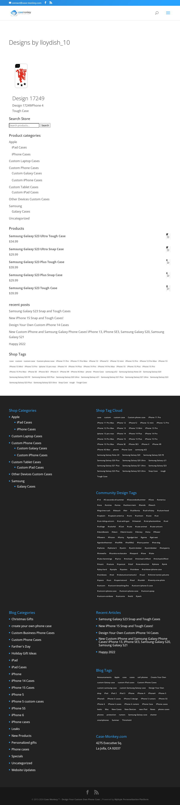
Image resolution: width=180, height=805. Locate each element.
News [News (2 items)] (152, 709)
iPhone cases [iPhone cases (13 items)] (162, 704)
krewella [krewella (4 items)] (102, 553)
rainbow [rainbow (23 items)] (135, 569)
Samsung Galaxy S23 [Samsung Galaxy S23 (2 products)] (159, 377)
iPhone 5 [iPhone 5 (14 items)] (162, 693)
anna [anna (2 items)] (118, 505)
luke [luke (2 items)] (152, 553)
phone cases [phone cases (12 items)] (163, 709)
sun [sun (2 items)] (109, 580)
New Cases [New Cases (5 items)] (117, 709)
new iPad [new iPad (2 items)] (143, 709)
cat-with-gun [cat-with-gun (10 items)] (123, 521)
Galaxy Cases (21, 211)
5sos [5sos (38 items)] (152, 499)
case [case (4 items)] (149, 515)
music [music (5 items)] (101, 564)
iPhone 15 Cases (23, 687)
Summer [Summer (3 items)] (115, 720)
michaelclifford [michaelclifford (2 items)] (161, 558)
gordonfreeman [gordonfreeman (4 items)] (105, 542)
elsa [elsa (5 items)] (148, 532)
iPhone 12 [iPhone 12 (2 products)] (93, 361)
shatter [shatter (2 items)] (153, 714)
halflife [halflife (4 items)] (119, 542)
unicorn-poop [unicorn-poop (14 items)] (148, 591)
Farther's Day (21, 646)
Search (45, 125)
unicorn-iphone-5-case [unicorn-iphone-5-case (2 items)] (143, 585)
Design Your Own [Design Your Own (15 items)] (156, 688)
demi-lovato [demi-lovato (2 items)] (127, 532)
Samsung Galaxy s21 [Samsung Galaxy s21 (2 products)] (90, 377)
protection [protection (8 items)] (111, 714)
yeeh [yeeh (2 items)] (139, 596)
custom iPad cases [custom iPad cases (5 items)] (126, 682)
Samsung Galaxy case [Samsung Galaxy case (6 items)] (137, 714)
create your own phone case (32, 626)
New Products (21, 736)
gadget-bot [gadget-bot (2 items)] (133, 537)
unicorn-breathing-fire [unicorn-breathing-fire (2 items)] (119, 585)
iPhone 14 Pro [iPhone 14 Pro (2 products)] (90, 366)
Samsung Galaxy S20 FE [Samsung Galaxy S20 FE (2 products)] (19, 377)
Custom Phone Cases (24, 168)
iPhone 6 (18, 715)
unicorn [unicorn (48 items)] (101, 585)
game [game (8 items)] (144, 537)
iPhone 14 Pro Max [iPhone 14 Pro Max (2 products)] (106, 366)
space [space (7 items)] (101, 580)
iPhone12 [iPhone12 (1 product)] (104, 361)
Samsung (15, 206)
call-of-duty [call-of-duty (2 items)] (149, 510)
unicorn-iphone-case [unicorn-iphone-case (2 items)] (107, 591)
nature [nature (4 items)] (111, 564)
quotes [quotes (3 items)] (124, 569)
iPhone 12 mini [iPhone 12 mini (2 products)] (117, 361)
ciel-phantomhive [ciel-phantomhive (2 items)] (153, 521)
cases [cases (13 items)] (132, 677)
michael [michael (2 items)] (128, 558)
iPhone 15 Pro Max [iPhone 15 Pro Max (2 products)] (17, 372)
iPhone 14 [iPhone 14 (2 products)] (62, 366)
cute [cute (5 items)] (130, 526)
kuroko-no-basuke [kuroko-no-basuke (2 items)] (119, 553)
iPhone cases (21, 722)
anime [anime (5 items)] (109, 505)
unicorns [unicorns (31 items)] (121, 596)
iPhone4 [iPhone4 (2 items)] (151, 693)
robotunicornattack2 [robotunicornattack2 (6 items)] (127, 574)
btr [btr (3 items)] (126, 510)
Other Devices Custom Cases (29, 199)
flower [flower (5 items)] (157, 532)
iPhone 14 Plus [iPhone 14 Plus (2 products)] (75, 366)
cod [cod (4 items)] (166, 521)
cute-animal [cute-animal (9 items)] (141, 526)
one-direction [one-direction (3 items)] (143, 564)
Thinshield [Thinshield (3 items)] (126, 720)
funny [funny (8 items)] (121, 537)
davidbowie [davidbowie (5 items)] (103, 532)
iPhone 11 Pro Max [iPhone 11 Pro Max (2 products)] (79, 361)
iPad (15, 660)
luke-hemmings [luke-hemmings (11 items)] (105, 558)
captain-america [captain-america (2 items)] (116, 515)
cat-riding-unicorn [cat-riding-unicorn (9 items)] (106, 521)
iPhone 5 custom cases (28, 701)
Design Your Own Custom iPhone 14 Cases (39, 325)
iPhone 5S (19, 708)
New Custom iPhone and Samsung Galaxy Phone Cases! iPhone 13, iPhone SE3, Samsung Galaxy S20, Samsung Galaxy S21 (135, 642)
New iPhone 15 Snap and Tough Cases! (36, 318)
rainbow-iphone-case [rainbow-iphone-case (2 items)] (152, 569)
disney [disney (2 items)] (139, 532)
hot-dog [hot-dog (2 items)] (156, 542)
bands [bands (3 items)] (143, 505)
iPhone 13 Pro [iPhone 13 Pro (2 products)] (31, 366)
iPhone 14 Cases (23, 681)
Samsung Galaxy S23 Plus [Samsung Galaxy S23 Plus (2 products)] (20, 382)
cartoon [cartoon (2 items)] (139, 515)
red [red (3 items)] (112, 574)
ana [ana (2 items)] (100, 505)
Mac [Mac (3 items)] (107, 709)
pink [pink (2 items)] (165, 564)
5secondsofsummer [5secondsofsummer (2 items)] (137, 499)
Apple (13, 142)
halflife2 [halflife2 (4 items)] (130, 542)
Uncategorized (19, 218)
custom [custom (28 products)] (18, 361)
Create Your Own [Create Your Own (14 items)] (158, 677)
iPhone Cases (21, 154)
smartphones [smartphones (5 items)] (103, 720)
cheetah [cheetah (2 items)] (137, 521)
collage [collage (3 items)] (101, 526)
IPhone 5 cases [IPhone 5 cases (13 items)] (114, 698)
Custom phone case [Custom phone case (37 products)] (45, 361)
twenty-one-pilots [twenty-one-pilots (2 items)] (157, 580)
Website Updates (24, 770)
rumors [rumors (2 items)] (122, 714)
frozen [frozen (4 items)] (112, 537)
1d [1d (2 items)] (99, 499)
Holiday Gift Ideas (24, 653)
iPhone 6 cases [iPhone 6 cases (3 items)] (114, 704)
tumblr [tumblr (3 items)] (142, 580)
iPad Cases (19, 147)
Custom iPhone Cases (27, 180)
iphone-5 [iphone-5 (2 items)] (113, 548)
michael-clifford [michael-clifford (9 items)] (144, 558)
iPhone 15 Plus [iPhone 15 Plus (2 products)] (134, 366)
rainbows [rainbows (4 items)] (102, 574)
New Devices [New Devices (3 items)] (130, 709)
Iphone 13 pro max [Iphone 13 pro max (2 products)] (47, 366)
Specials (17, 756)
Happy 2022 (17, 344)
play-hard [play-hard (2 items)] (102, 569)
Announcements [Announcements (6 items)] (104, 677)
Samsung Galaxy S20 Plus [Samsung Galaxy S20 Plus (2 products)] (43, 377)
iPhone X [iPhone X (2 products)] (54, 372)
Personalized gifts (24, 742)
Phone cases (20, 749)
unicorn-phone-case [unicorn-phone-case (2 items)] (129, 591)
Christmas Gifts (22, 619)
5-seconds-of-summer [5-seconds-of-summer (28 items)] (114, 499)
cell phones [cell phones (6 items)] (143, 677)
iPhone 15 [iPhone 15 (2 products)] (121, 366)
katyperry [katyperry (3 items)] (165, 548)
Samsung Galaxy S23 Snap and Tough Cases (40, 311)
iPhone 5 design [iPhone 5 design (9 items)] (131, 698)
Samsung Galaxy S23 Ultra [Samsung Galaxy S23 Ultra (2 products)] (45, 382)
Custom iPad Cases (25, 192)
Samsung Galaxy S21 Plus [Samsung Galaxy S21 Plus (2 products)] (112, 377)
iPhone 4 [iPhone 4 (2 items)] (141, 693)
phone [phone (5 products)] (88, 372)
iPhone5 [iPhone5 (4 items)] (100, 698)
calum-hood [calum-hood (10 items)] (163, 510)
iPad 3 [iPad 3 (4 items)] (122, 693)
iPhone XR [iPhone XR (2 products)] (64, 372)
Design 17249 (28, 98)
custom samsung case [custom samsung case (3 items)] (107, 688)
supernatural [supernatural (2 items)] (121, 580)
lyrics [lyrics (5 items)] (118, 558)
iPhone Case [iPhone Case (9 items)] (147, 704)
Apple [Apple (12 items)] (117, 677)
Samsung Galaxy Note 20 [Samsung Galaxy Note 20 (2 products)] (130, 372)
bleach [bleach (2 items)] (117, 510)
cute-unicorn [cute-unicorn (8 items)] (157, 526)
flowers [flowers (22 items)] (101, 537)
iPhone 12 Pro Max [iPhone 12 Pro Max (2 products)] (148, 361)
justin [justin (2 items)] (123, 548)
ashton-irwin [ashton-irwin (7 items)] (130, 505)
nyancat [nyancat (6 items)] (121, 564)
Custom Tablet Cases (23, 187)
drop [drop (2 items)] (99, 693)
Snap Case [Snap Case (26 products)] (63, 382)
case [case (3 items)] (124, 677)
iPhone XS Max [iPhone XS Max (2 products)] (77, 372)
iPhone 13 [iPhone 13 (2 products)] (162, 361)
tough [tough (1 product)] (72, 382)
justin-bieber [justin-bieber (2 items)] (136, 548)
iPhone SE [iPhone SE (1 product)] (32, 372)
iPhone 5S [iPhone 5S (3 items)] (163, 698)
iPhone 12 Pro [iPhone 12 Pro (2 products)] (131, 361)
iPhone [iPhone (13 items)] (131, 693)
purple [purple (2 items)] (114, 569)
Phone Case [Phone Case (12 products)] (98, 372)
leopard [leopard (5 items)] (134, 553)
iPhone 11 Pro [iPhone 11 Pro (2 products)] (62, 361)
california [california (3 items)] (136, 510)
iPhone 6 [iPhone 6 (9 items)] (101, 704)
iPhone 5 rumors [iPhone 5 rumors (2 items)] (148, 698)
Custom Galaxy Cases (27, 173)
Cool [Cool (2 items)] (122, 526)
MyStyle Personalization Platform (131, 799)
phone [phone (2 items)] (156, 564)
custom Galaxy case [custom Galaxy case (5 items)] (106, 682)
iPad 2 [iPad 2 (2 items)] (114, 693)
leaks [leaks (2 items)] (99, 709)
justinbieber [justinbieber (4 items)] (151, 548)
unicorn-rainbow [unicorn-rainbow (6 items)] (105, 596)
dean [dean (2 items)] (115, 532)
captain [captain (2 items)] (101, 515)
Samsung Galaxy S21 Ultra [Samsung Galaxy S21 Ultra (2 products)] (136, 377)
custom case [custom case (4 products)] (29, 361)
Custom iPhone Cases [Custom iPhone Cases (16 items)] (147, 682)
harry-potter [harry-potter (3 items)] (143, 542)
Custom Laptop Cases (24, 161)
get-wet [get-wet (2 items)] (154, 537)
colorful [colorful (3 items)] (112, 526)
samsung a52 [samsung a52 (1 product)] (111, 372)
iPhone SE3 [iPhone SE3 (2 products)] (44, 372)
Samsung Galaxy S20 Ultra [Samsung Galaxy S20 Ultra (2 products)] (67, 377)
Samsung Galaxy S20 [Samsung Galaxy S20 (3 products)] (152, 372)
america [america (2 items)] (161, 499)
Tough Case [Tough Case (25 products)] (82, 382)
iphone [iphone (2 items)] (101, 548)
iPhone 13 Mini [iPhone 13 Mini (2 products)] (16, 366)
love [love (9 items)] (144, 553)
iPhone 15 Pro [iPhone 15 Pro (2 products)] (148, 366)
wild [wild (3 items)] (131, 596)
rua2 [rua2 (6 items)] (143, 574)
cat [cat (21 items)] (157, 515)
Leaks (16, 729)
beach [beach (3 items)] (152, 505)
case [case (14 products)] (11, 361)
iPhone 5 (18, 694)
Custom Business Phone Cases (33, 633)
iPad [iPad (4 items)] (106, 693)
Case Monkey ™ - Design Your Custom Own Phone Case (72, 799)
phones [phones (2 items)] (100, 714)
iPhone (16, 674)
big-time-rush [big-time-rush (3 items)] (104, 510)
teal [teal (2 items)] (133, 580)
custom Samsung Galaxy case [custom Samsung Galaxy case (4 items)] (133, 688)
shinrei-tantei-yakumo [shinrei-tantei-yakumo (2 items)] (159, 574)
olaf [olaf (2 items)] (131, 564)
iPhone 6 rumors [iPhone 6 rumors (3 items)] (131, 704)
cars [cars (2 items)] (130, 515)
